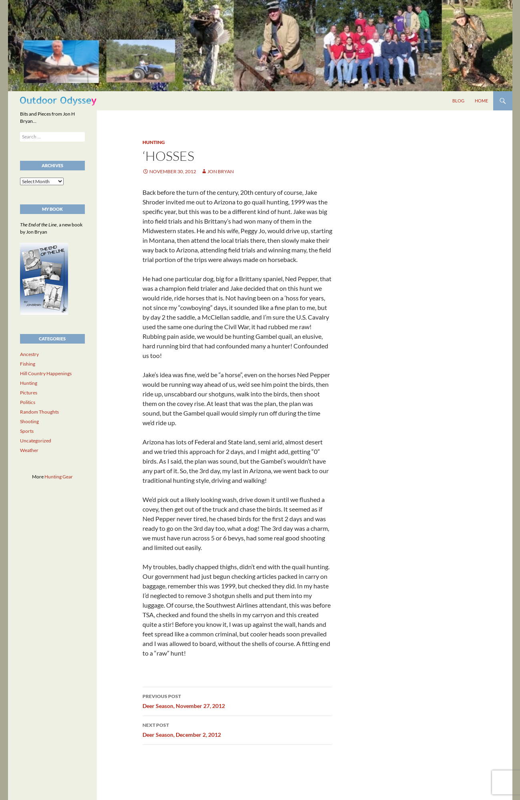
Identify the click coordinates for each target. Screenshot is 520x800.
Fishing (27, 364)
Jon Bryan (220, 171)
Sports (27, 431)
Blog (458, 100)
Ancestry (29, 354)
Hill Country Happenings (46, 373)
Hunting (154, 142)
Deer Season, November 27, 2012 (237, 700)
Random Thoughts (39, 412)
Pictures (28, 393)
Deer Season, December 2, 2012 (237, 729)
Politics (27, 402)
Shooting (29, 421)
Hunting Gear (58, 477)
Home (481, 100)
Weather (29, 450)
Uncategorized (35, 441)
